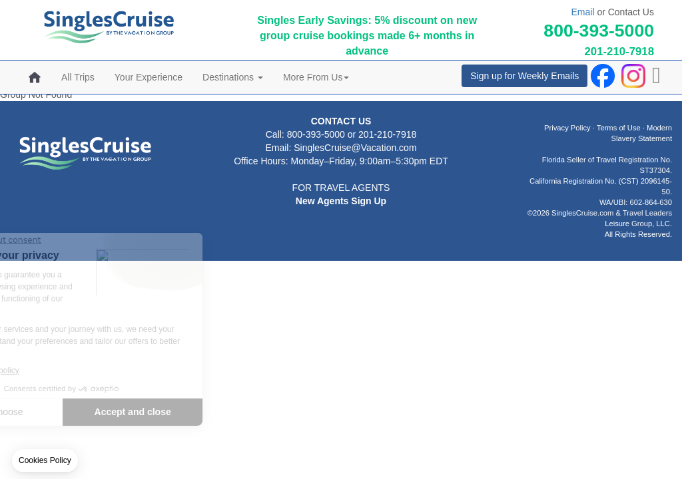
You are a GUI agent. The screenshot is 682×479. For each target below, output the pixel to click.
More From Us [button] (316, 77)
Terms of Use (619, 128)
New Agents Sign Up (341, 201)
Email (582, 12)
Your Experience (148, 77)
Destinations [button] (232, 77)
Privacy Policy (567, 128)
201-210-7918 (619, 51)
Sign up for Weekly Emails (524, 76)
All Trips (78, 77)
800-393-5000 (598, 31)
